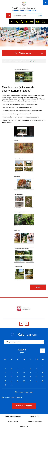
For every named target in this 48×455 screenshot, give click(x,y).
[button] (24, 136)
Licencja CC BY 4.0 (35, 416)
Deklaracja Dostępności (35, 421)
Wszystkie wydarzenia (24, 406)
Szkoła (10, 61)
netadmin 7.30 (24, 426)
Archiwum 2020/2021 (25, 61)
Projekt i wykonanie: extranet (13, 416)
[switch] (31, 21)
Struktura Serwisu (13, 421)
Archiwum (15, 61)
